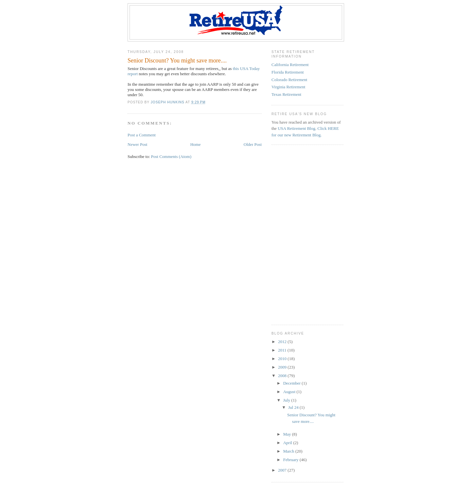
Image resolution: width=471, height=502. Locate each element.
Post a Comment (142, 134)
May (287, 434)
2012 (283, 341)
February (291, 459)
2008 (283, 375)
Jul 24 (294, 407)
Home (195, 144)
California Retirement (290, 64)
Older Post (253, 144)
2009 (283, 367)
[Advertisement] (312, 192)
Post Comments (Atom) (171, 156)
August (290, 391)
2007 (283, 470)
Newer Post (137, 144)
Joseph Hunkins (168, 102)
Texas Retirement (286, 94)
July (287, 400)
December (292, 383)
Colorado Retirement (289, 79)
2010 (283, 358)
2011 (283, 350)
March (289, 451)
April (288, 442)
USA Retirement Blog (296, 128)
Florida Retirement (287, 72)
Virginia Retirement (288, 86)
